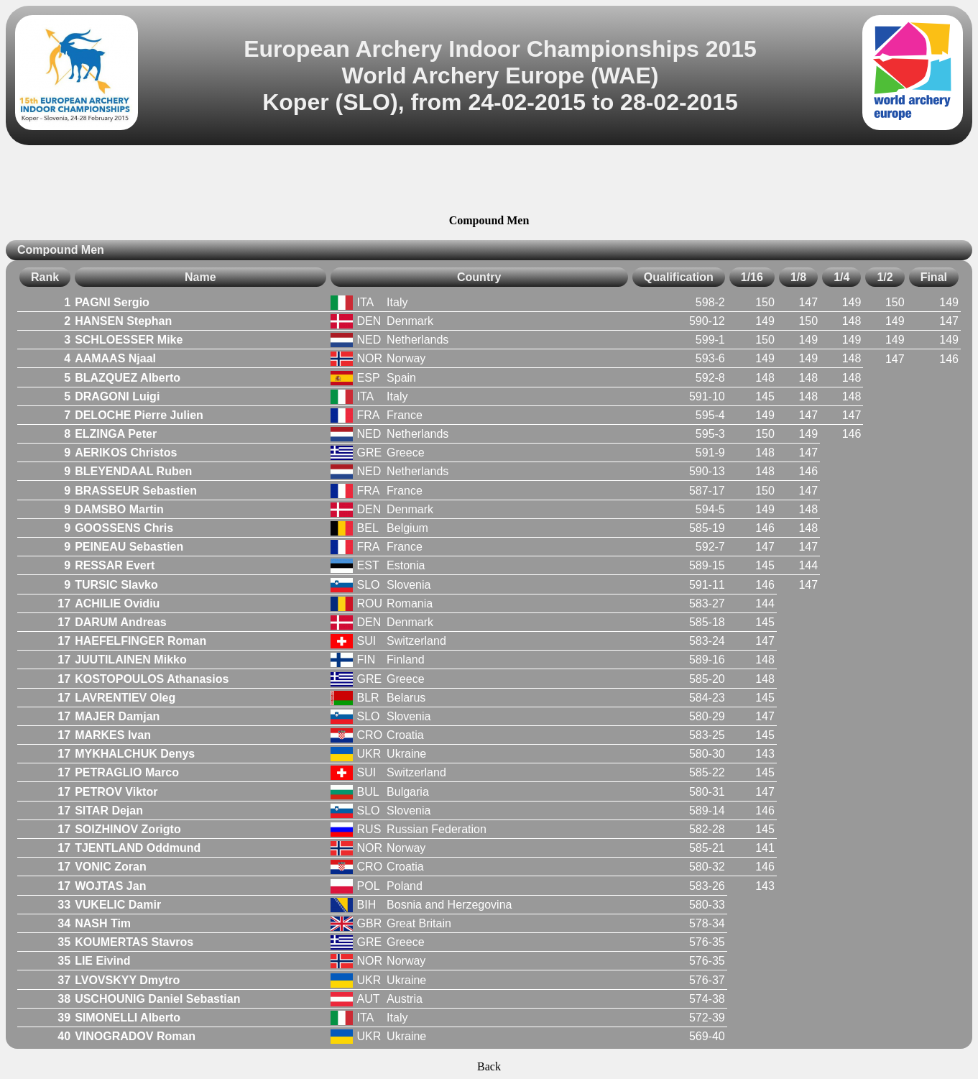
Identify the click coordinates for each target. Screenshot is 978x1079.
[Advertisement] (489, 182)
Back (489, 1066)
